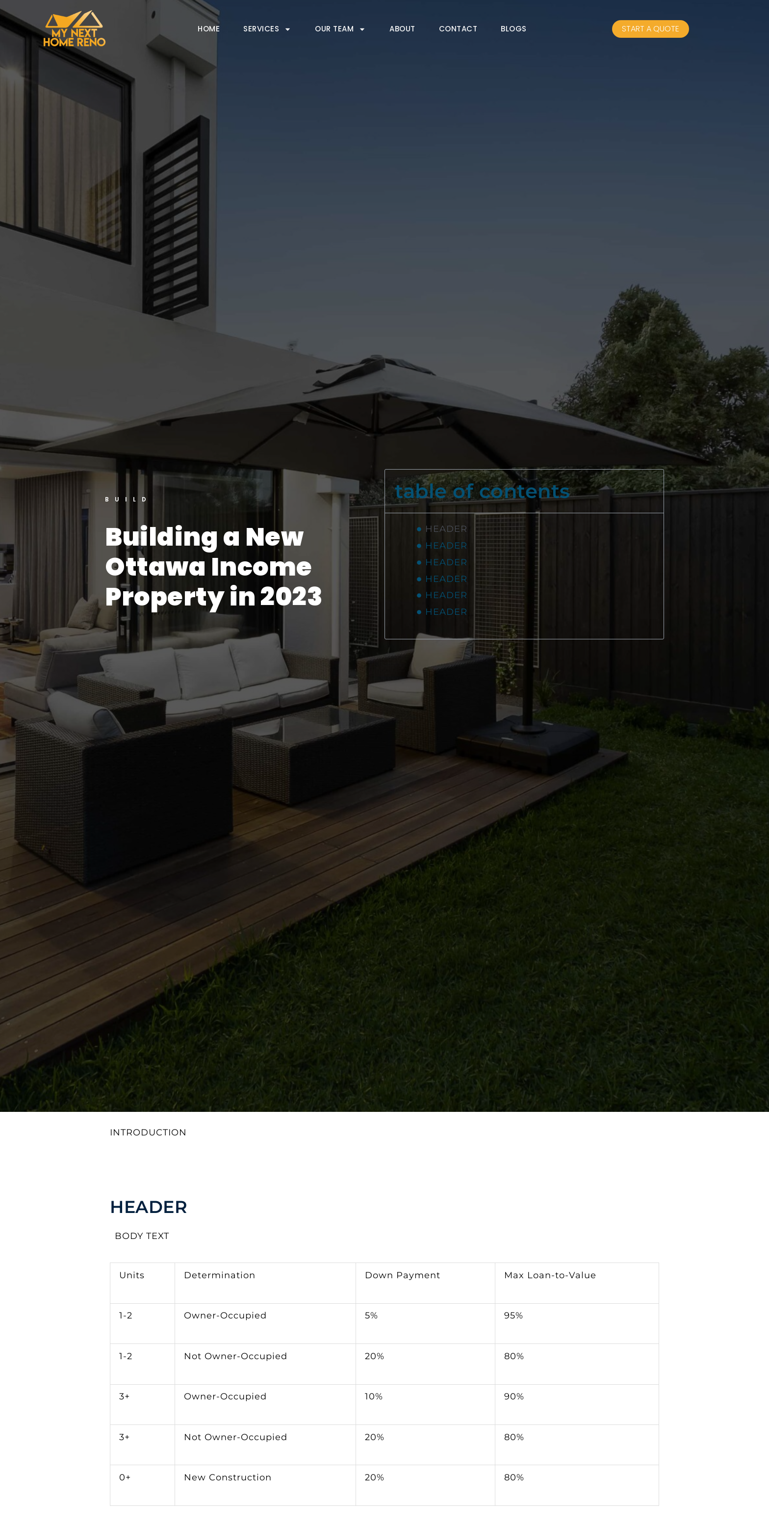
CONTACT (458, 29)
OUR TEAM (340, 29)
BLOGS (514, 29)
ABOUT (402, 29)
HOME (209, 29)
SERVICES (267, 29)
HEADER (446, 529)
